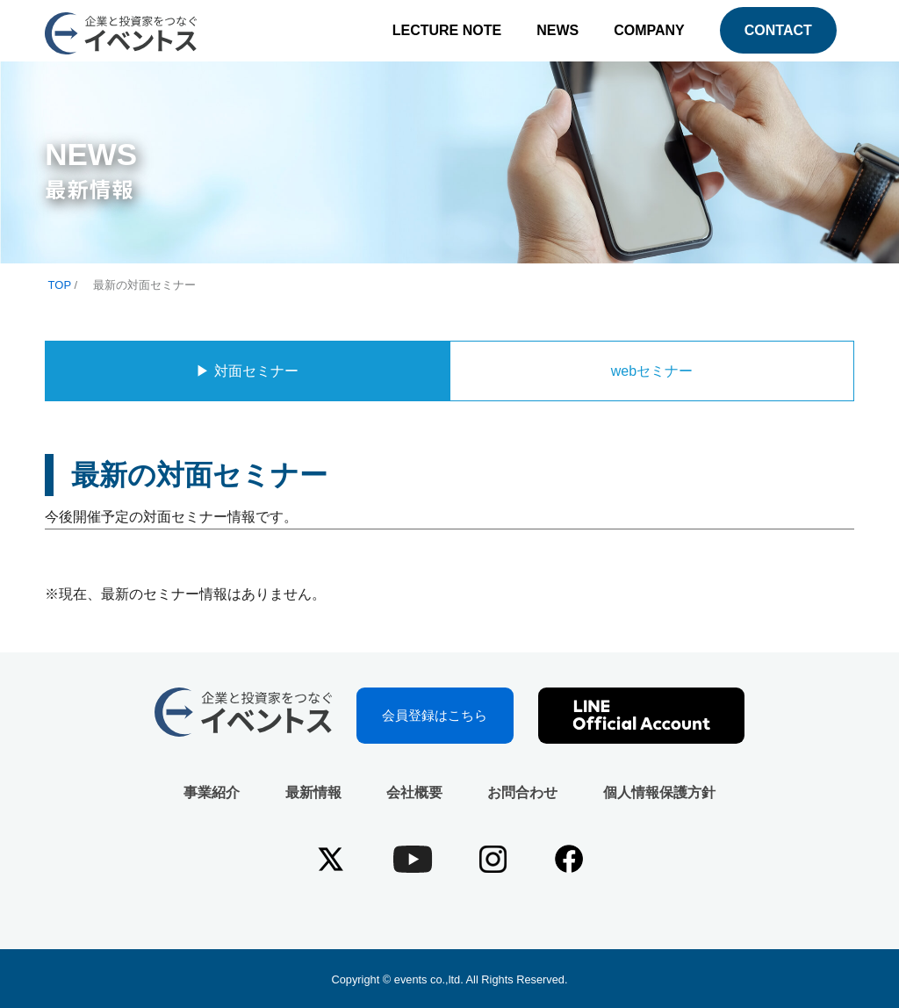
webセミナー (652, 371)
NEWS (557, 30)
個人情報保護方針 (659, 792)
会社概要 (414, 792)
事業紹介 (211, 792)
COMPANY (649, 30)
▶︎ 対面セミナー (247, 371)
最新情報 (313, 792)
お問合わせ (522, 792)
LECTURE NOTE (446, 30)
